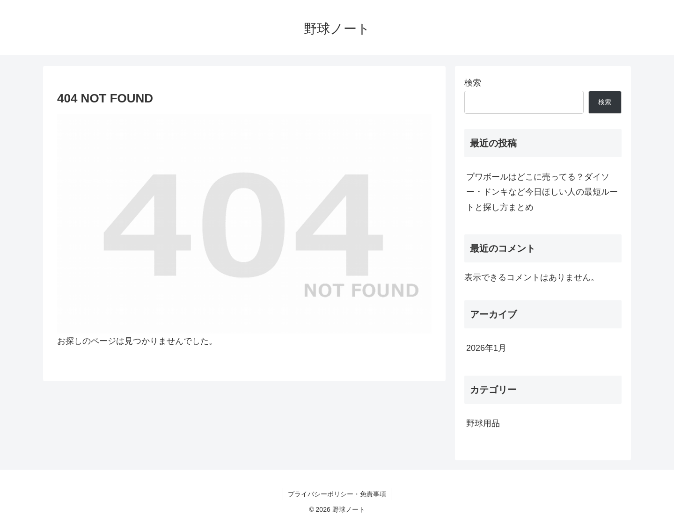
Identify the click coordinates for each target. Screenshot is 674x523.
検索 (472, 82)
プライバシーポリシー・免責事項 (337, 494)
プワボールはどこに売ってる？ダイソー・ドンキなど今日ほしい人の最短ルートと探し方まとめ (542, 192)
